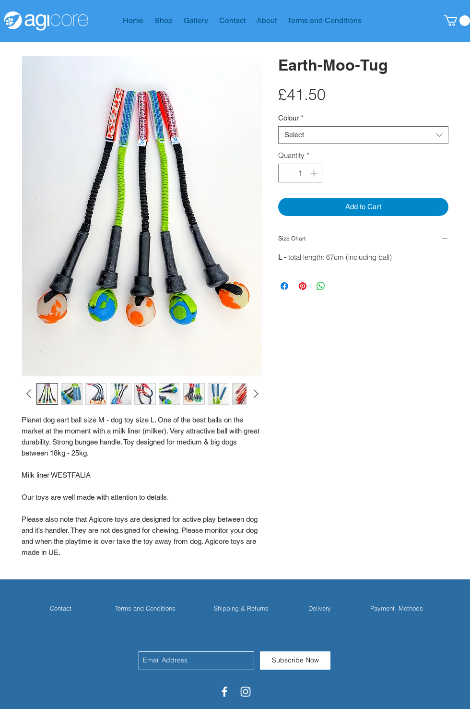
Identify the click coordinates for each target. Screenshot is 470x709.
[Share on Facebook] (284, 286)
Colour (291, 118)
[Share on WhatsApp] (321, 286)
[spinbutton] (300, 173)
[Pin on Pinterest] (302, 286)
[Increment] (314, 173)
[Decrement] (286, 173)
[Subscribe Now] (295, 660)
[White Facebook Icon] (224, 691)
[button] (457, 20)
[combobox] (363, 135)
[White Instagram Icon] (245, 691)
